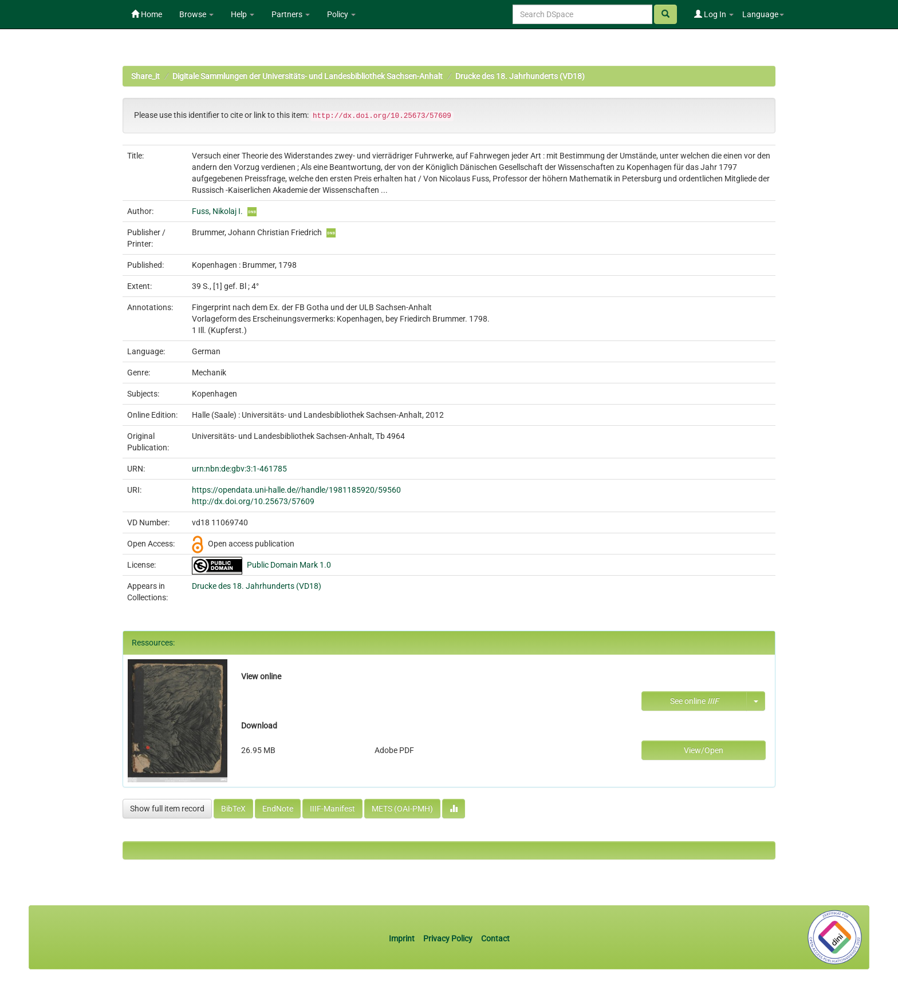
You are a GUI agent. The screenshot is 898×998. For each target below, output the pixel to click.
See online (694, 701)
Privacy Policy (447, 938)
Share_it (145, 76)
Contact (495, 938)
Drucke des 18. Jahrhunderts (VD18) (520, 76)
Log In (714, 14)
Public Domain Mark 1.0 (289, 564)
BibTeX (233, 808)
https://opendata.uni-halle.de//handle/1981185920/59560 (296, 489)
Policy (341, 14)
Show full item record (167, 808)
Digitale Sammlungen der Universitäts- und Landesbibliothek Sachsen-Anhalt (307, 76)
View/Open (703, 750)
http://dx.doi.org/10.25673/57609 (253, 501)
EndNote (277, 808)
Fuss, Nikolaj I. (217, 211)
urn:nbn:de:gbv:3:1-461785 (239, 468)
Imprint (402, 938)
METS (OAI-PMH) (402, 808)
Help (242, 14)
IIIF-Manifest (332, 808)
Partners (290, 14)
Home (146, 14)
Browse (196, 14)
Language (763, 14)
